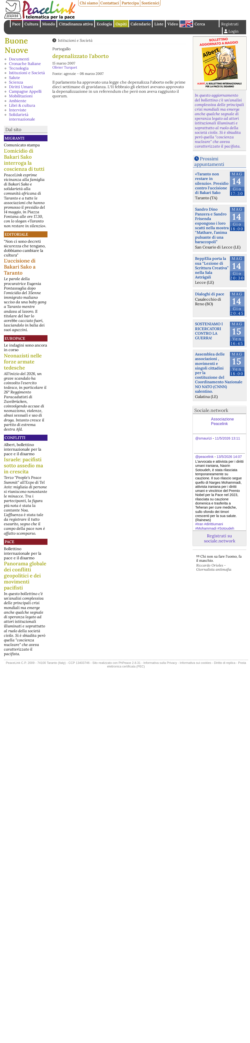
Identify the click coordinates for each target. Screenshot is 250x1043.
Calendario (140, 23)
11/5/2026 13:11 (227, 438)
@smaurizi (203, 438)
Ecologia (104, 23)
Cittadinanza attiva (76, 23)
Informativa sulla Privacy (160, 663)
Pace (16, 23)
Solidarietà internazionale (22, 116)
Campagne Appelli (25, 91)
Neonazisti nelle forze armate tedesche (23, 361)
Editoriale (16, 234)
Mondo (48, 23)
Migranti (14, 138)
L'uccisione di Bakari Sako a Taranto (20, 266)
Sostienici (150, 2)
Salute (14, 77)
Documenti (19, 59)
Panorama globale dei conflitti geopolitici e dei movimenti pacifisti (25, 575)
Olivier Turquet (64, 67)
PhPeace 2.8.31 (129, 663)
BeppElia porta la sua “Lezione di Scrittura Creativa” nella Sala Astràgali (211, 267)
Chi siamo (89, 2)
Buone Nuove (16, 45)
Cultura (31, 23)
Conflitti (15, 437)
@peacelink (204, 457)
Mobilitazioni (21, 95)
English (186, 23)
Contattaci (109, 2)
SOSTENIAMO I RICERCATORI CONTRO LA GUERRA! (209, 330)
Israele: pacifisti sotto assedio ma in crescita (23, 465)
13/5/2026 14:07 (229, 457)
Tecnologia (19, 68)
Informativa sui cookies (195, 663)
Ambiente (17, 100)
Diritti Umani (21, 86)
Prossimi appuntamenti (209, 161)
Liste (159, 23)
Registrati (230, 23)
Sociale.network (211, 410)
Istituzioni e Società (27, 72)
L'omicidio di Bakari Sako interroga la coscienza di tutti (24, 160)
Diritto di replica (224, 663)
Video (172, 23)
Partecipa (130, 2)
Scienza (16, 82)
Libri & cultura (22, 105)
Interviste (17, 109)
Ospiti (121, 23)
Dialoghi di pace (209, 293)
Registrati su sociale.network (219, 538)
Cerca (200, 23)
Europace (15, 338)
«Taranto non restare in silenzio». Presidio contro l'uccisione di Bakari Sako (211, 183)
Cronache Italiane (25, 63)
